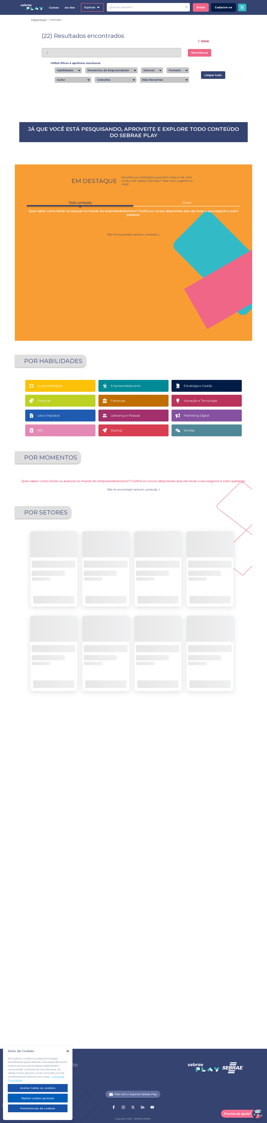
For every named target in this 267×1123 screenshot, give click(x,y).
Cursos (54, 7)
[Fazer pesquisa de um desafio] (186, 7)
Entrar (201, 7)
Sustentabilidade (50, 652)
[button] (118, 363)
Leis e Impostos (48, 681)
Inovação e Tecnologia (200, 666)
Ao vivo (70, 7)
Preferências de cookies (37, 1108)
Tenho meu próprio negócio (218, 744)
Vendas (189, 696)
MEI (40, 696)
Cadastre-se (223, 7)
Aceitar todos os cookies (38, 1087)
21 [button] (143, 927)
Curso (186, 468)
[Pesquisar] (145, 7)
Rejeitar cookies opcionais (37, 1098)
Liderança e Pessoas (125, 681)
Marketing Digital (196, 681)
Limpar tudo (213, 75)
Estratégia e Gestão (198, 652)
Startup (116, 696)
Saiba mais (55, 174)
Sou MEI (163, 744)
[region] (37, 1082)
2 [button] (137, 363)
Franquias (118, 666)
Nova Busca (199, 52)
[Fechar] (68, 1051)
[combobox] (74, 70)
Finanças (43, 666)
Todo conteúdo (80, 469)
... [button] (137, 927)
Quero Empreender (108, 744)
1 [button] (130, 363)
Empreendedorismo (126, 652)
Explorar (92, 7)
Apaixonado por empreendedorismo (51, 745)
